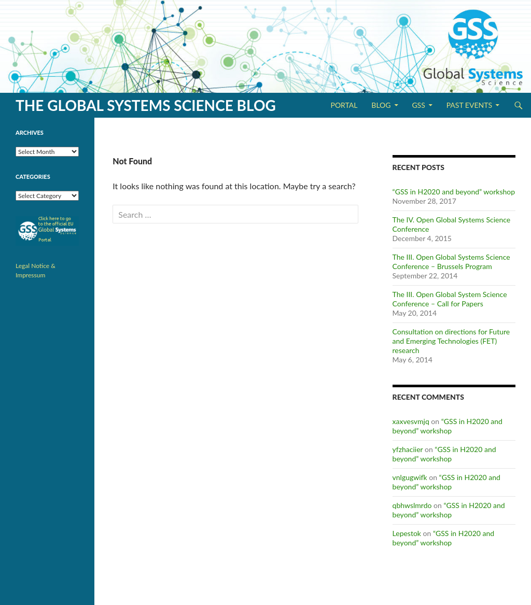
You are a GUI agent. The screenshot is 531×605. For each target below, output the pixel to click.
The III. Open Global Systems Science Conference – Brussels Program (451, 261)
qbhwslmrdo (412, 505)
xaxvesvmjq (411, 421)
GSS (418, 105)
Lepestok (407, 533)
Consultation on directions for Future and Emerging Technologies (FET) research (451, 341)
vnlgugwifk (410, 477)
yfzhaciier (408, 449)
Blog (380, 105)
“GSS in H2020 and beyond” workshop (454, 191)
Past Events (469, 105)
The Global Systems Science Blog (146, 105)
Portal (343, 105)
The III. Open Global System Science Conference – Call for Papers (450, 299)
